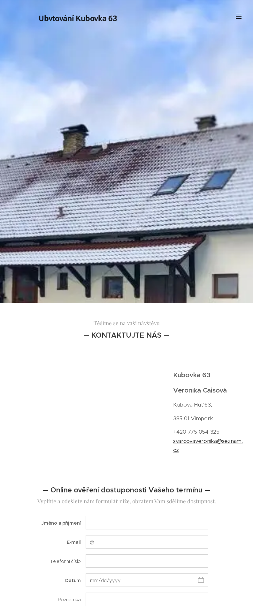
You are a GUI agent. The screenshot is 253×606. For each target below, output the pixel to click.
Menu (238, 16)
